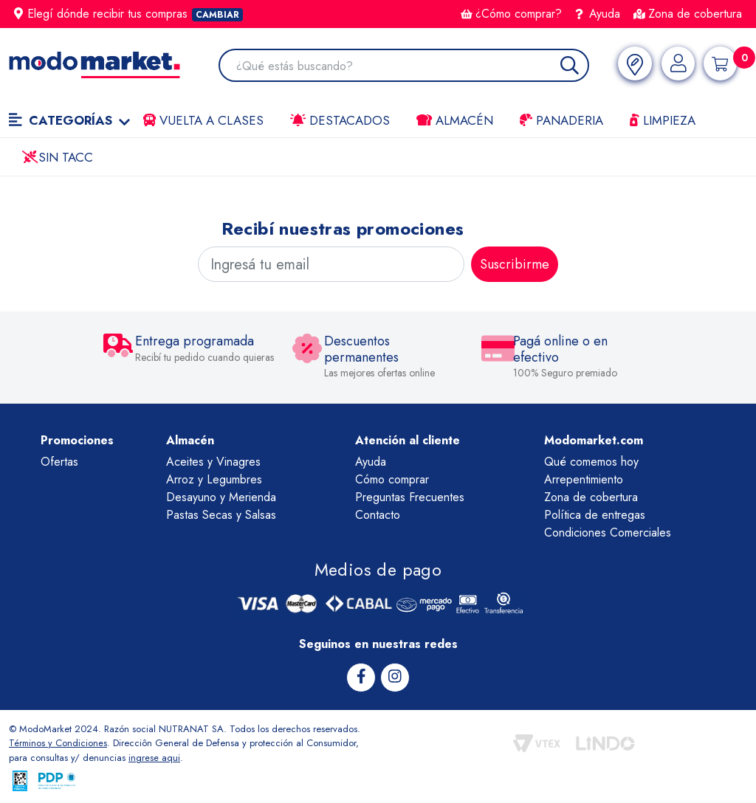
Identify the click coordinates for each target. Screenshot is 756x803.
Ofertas (59, 461)
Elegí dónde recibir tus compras (128, 13)
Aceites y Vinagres (213, 461)
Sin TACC (57, 157)
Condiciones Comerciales (607, 532)
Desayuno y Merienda (221, 497)
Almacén (454, 120)
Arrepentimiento (583, 479)
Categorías (69, 120)
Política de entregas (594, 514)
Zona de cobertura (687, 13)
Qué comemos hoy (591, 461)
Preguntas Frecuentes (409, 497)
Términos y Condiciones (59, 743)
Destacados (340, 120)
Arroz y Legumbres (214, 479)
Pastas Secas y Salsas (221, 514)
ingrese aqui (154, 758)
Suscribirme (514, 264)
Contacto (377, 514)
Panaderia (561, 120)
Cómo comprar (392, 479)
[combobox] (410, 66)
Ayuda (598, 13)
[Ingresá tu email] (331, 264)
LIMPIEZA (662, 120)
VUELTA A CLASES (203, 120)
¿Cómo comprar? (511, 13)
